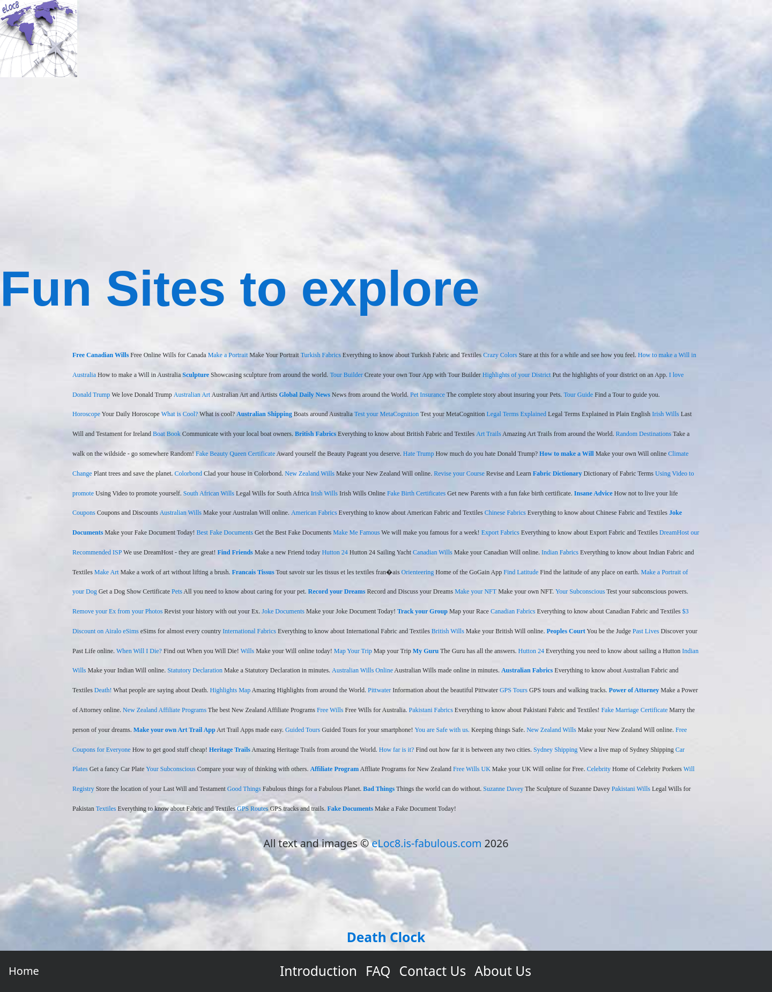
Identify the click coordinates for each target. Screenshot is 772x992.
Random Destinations (643, 434)
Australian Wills (181, 512)
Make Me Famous (356, 532)
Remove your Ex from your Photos (117, 611)
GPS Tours (514, 690)
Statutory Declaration (194, 670)
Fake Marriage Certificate (634, 710)
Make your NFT (475, 591)
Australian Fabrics (527, 670)
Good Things (244, 789)
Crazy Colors (500, 355)
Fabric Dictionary (557, 473)
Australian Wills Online (362, 670)
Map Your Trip (353, 651)
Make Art (106, 572)
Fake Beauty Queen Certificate (235, 453)
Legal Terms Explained (517, 414)
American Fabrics (314, 512)
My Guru (426, 651)
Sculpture (195, 375)
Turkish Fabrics (321, 355)
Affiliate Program (334, 769)
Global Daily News (304, 394)
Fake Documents (350, 808)
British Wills (448, 631)
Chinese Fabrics (505, 512)
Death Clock (386, 937)
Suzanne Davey (503, 789)
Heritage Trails (229, 749)
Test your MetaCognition (386, 414)
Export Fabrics (500, 532)
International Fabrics (249, 631)
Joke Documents (283, 611)
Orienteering (418, 572)
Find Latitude (520, 572)
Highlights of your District (516, 375)
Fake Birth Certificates (416, 493)
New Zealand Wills (310, 473)
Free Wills (330, 710)
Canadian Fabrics (513, 611)
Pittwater (379, 690)
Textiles (106, 808)
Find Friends (235, 552)
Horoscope (86, 414)
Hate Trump (418, 453)
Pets (177, 591)
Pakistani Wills (631, 789)
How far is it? (396, 749)
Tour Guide (578, 394)
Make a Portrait (228, 355)
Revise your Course (459, 473)
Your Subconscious (580, 591)
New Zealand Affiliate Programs (164, 710)
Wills (248, 651)
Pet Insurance (427, 394)
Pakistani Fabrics (430, 710)
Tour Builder (346, 375)
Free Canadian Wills (100, 355)
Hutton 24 (334, 552)
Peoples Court (565, 631)
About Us (502, 971)
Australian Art (192, 394)
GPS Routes (252, 808)
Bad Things (379, 789)
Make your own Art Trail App (174, 730)
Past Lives (646, 631)
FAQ (378, 971)
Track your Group (422, 611)
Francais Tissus (253, 572)
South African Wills (208, 493)
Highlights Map (230, 690)
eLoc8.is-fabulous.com (426, 843)
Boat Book (167, 434)
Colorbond (188, 473)
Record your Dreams (337, 591)
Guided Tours (302, 730)
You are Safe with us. (441, 730)
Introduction (318, 971)
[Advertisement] (386, 158)
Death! (103, 690)
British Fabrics (315, 434)
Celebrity (599, 769)
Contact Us (432, 971)
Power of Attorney (634, 690)
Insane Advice (593, 493)
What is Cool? (179, 414)
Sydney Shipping (555, 749)
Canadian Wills (432, 552)
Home (24, 971)
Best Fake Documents (225, 532)
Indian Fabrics (559, 552)
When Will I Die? (139, 651)
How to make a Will (566, 453)
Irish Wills (665, 414)
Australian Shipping (264, 414)
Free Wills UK (472, 769)
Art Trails (488, 434)
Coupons (83, 512)
